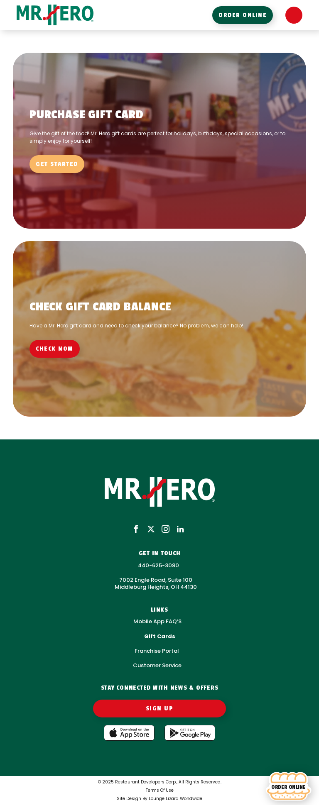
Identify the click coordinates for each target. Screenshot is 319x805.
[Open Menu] (293, 15)
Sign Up (160, 708)
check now (55, 349)
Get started (57, 164)
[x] (151, 529)
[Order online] (288, 787)
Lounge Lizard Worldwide (175, 798)
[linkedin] (180, 529)
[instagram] (165, 529)
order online (242, 15)
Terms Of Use (160, 790)
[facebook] (136, 529)
